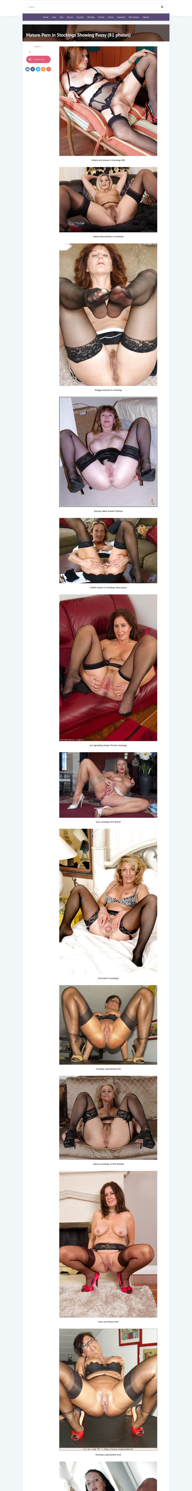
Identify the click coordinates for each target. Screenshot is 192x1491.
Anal (54, 17)
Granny (101, 17)
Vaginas (146, 17)
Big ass (70, 17)
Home (45, 17)
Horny (110, 17)
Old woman (134, 17)
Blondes (91, 17)
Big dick (80, 17)
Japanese (121, 17)
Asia (61, 17)
